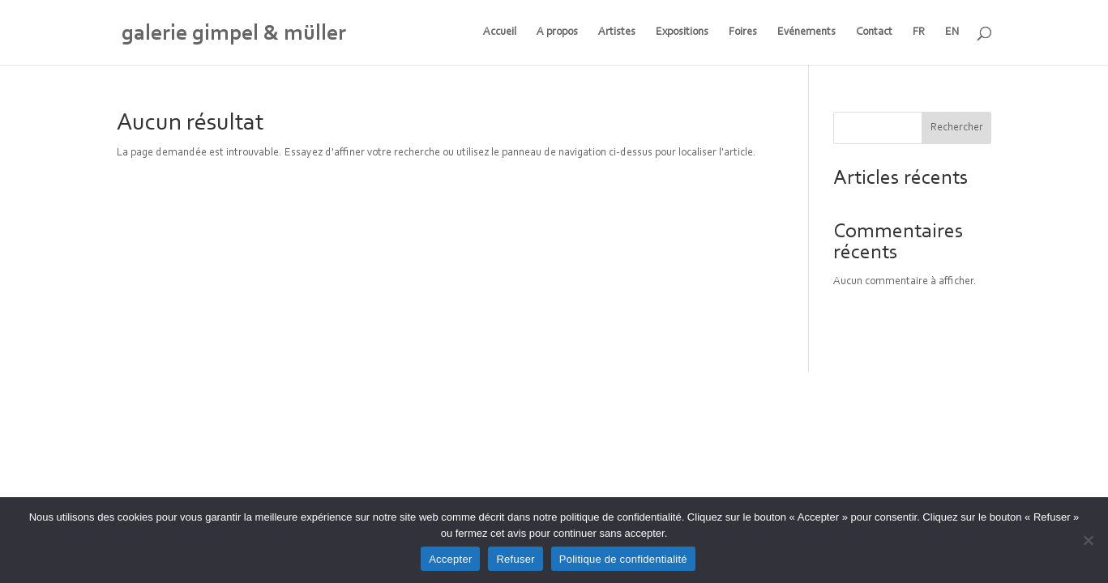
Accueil (499, 32)
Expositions (682, 32)
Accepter (450, 559)
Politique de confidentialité (623, 559)
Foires (743, 32)
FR (919, 32)
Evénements (806, 32)
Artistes (616, 32)
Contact (874, 32)
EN (952, 32)
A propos (557, 32)
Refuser (515, 559)
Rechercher (956, 128)
